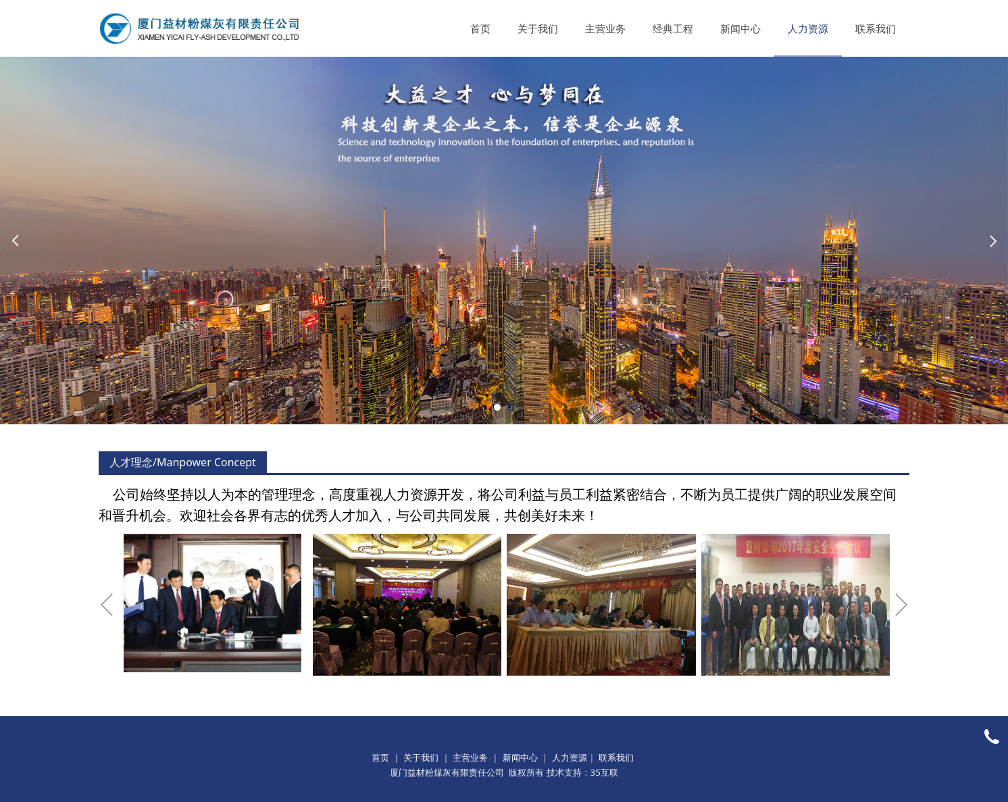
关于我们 (538, 28)
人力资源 (808, 28)
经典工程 (673, 28)
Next (993, 240)
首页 (480, 28)
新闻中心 (740, 28)
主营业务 (605, 28)
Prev (15, 240)
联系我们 (875, 28)
